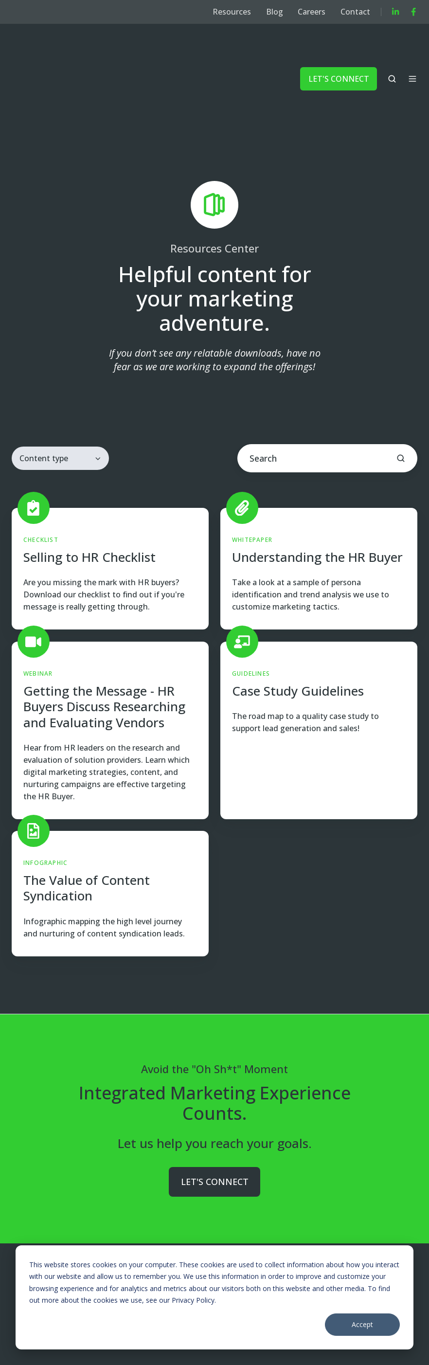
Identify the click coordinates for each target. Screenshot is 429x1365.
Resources (232, 11)
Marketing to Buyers (136, 1234)
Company (216, 1234)
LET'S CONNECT (338, 47)
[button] (392, 48)
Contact (355, 11)
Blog (274, 11)
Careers (311, 11)
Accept (362, 1324)
